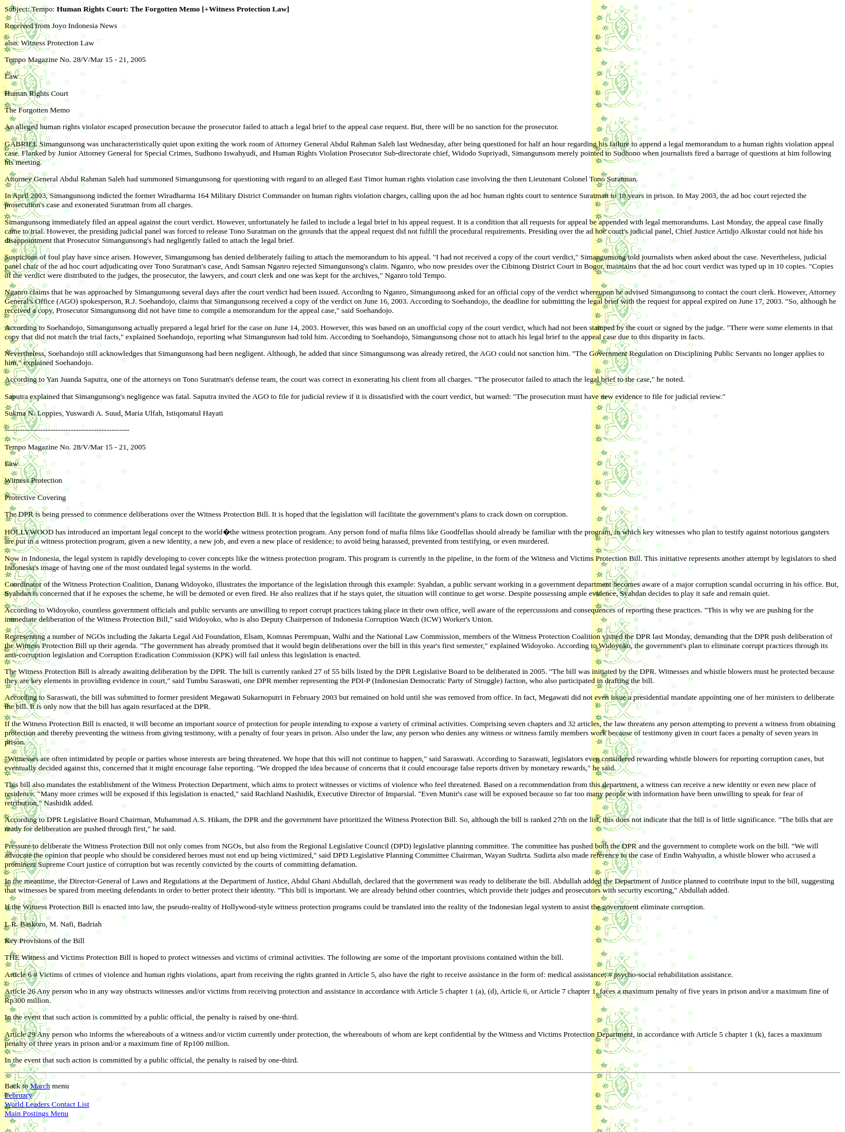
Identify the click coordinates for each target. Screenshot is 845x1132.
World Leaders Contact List (47, 1104)
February (18, 1095)
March (40, 1085)
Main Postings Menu (36, 1113)
